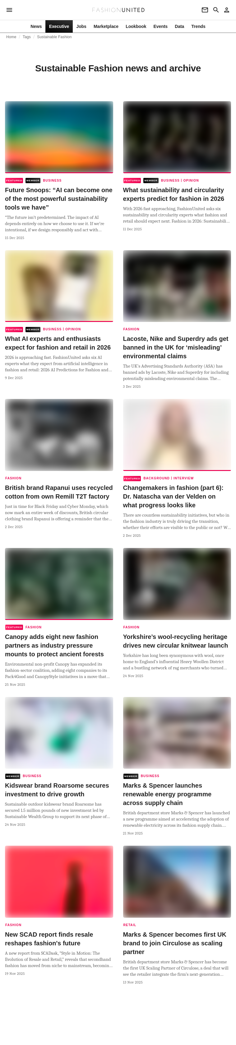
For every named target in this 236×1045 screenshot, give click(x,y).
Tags (27, 37)
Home (11, 37)
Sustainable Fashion (54, 37)
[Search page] (216, 10)
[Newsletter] (205, 10)
